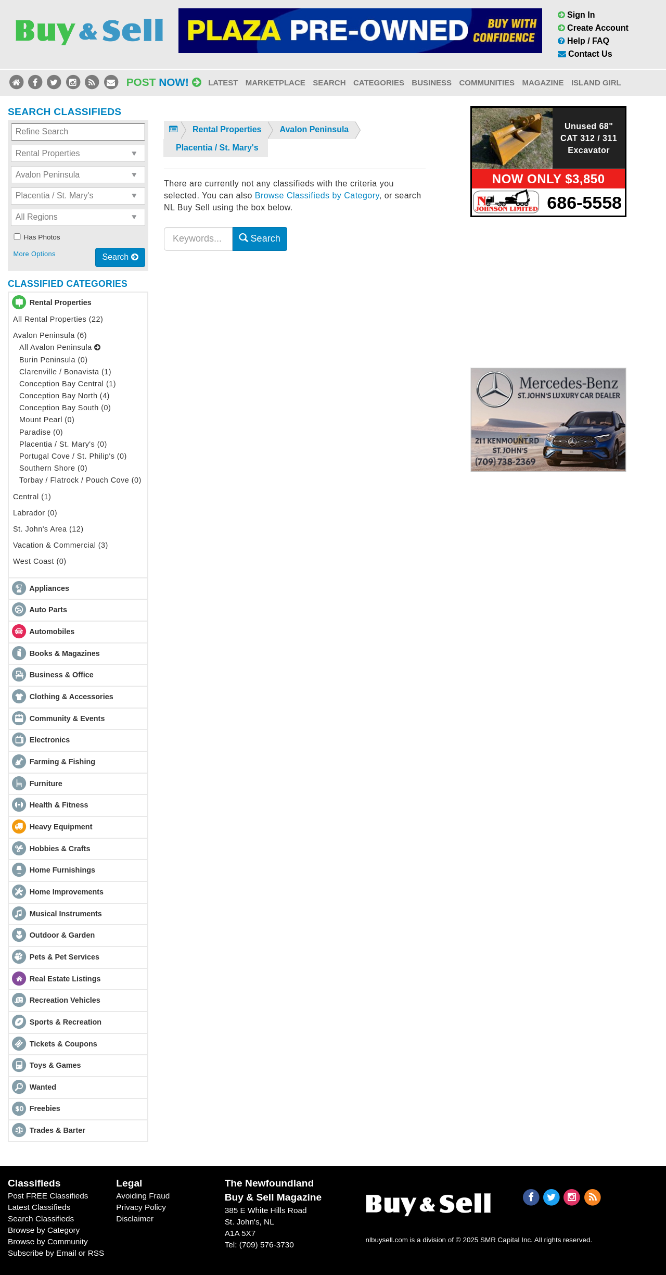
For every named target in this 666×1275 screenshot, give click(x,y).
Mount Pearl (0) (46, 419)
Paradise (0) (41, 432)
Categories (378, 82)
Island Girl (596, 82)
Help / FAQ (583, 40)
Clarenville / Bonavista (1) (65, 372)
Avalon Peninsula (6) (50, 335)
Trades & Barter (57, 1130)
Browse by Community (48, 1241)
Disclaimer (134, 1218)
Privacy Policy (141, 1207)
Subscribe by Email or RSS (56, 1252)
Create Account (593, 27)
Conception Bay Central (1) (67, 384)
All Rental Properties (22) (58, 319)
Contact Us (585, 53)
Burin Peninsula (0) (53, 360)
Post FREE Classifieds (48, 1195)
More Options (34, 254)
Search (329, 82)
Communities (487, 82)
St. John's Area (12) (48, 529)
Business (432, 82)
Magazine (542, 82)
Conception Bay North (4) (64, 396)
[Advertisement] (548, 290)
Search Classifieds (41, 1218)
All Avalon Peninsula (60, 347)
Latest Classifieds (39, 1207)
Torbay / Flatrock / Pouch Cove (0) (80, 480)
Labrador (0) (35, 513)
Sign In (576, 14)
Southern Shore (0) (53, 468)
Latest (223, 82)
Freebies (45, 1108)
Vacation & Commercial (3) (60, 545)
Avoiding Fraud (143, 1195)
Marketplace (275, 82)
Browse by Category (44, 1230)
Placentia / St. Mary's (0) (63, 444)
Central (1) (32, 497)
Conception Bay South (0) (65, 407)
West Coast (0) (39, 561)
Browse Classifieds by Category (317, 195)
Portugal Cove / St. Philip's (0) (73, 456)
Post (163, 82)
